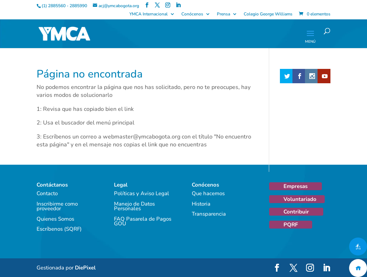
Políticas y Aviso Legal (141, 193)
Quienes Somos (55, 218)
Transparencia (209, 213)
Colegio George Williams (268, 14)
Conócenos (192, 14)
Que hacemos (208, 193)
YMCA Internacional (148, 14)
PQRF (290, 224)
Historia (201, 203)
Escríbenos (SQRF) (59, 229)
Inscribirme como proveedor (57, 206)
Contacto (47, 193)
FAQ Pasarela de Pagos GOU (142, 221)
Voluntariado (299, 199)
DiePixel (85, 267)
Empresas (295, 186)
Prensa (223, 14)
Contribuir (296, 211)
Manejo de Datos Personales (134, 206)
